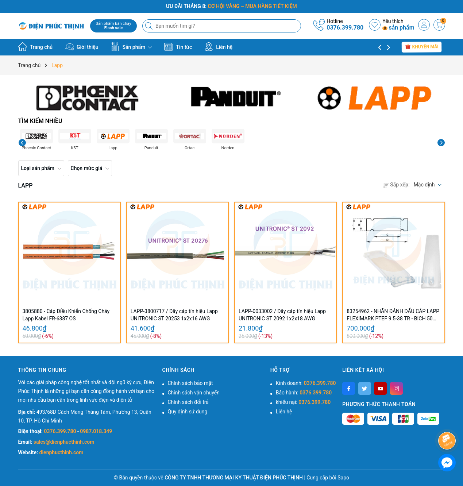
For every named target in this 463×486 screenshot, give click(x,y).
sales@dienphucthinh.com (64, 442)
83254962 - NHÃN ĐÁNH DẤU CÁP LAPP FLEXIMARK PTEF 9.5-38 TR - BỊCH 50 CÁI (393, 315)
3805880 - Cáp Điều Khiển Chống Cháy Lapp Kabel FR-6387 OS (66, 314)
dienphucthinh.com (61, 452)
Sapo (343, 478)
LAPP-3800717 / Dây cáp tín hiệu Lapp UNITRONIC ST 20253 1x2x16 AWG (174, 314)
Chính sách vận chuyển (194, 393)
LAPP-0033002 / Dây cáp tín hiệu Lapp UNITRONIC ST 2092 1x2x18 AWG (282, 314)
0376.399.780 (345, 27)
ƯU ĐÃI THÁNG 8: (231, 6)
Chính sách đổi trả (188, 402)
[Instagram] (396, 388)
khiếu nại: (303, 402)
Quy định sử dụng (188, 411)
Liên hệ (218, 46)
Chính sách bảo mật (190, 383)
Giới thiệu (82, 46)
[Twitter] (364, 388)
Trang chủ (35, 46)
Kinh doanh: (306, 383)
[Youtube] (380, 388)
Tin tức (178, 46)
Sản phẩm (131, 46)
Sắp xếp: (396, 185)
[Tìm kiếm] (149, 25)
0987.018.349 (96, 431)
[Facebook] (348, 388)
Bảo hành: (304, 393)
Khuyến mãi (422, 47)
